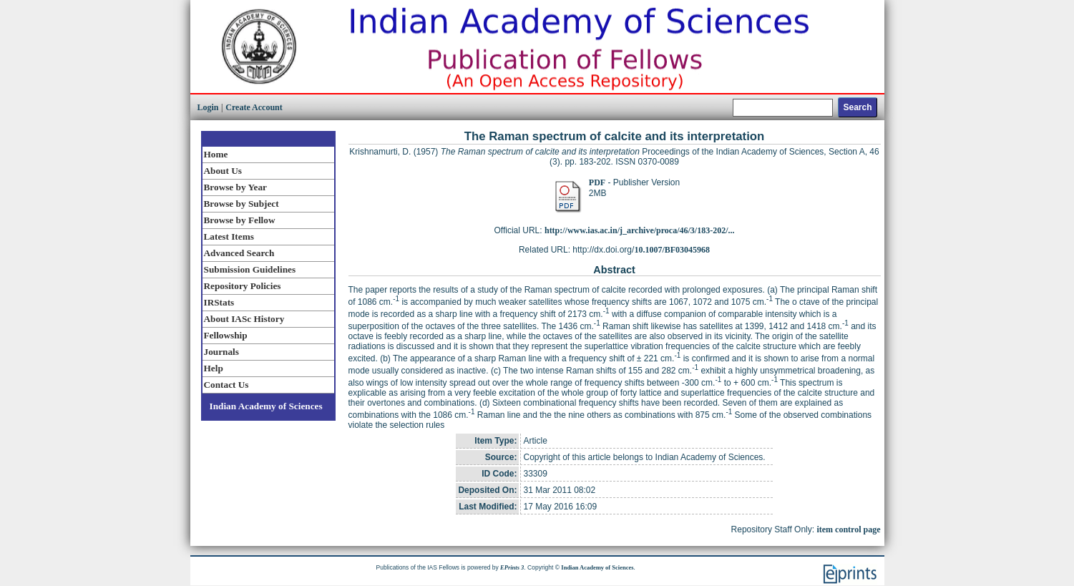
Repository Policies (242, 285)
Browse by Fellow (239, 220)
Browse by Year (235, 187)
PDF (597, 182)
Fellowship (226, 335)
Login (208, 107)
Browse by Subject (241, 203)
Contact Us (226, 384)
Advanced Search (239, 253)
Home (216, 154)
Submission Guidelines (250, 269)
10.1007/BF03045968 (672, 250)
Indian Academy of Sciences (266, 406)
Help (213, 368)
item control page (848, 529)
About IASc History (244, 318)
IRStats (219, 302)
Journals (221, 351)
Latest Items (229, 236)
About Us (223, 170)
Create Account (253, 107)
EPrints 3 (512, 567)
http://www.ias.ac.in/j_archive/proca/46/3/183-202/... (640, 230)
